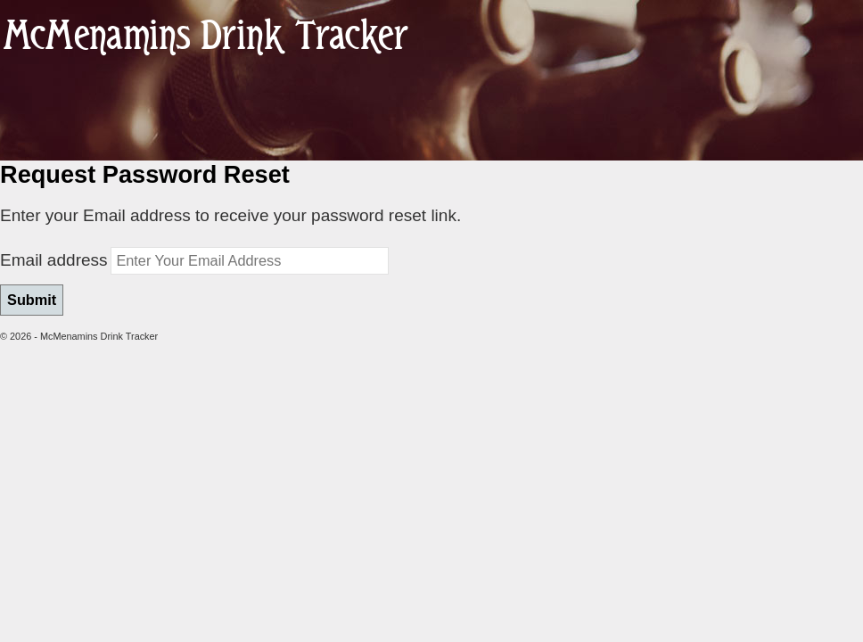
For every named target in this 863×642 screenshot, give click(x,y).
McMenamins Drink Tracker (205, 37)
